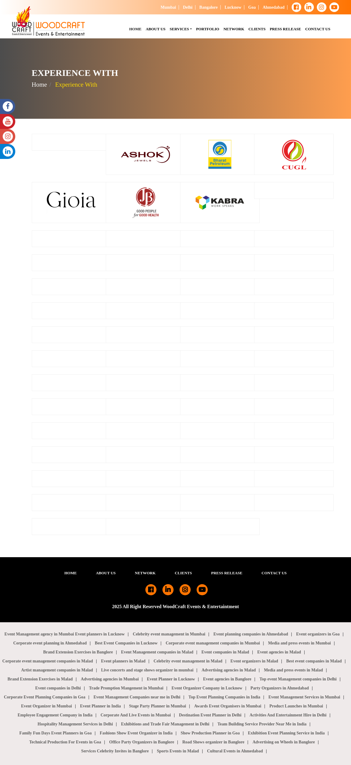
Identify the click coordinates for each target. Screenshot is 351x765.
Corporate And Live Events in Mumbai (136, 715)
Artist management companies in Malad (57, 670)
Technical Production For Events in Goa (65, 742)
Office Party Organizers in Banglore (141, 742)
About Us (157, 28)
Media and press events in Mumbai (299, 643)
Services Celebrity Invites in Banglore (115, 751)
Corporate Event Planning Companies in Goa (44, 697)
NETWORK (234, 28)
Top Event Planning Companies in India (224, 697)
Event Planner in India (100, 706)
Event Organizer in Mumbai (46, 706)
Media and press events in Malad (293, 670)
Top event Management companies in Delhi (298, 679)
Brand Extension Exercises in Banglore (78, 652)
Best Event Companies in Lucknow (126, 643)
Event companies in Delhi (58, 688)
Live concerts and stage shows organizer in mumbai (147, 670)
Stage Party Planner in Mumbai (157, 706)
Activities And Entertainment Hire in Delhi (287, 715)
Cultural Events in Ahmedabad (235, 751)
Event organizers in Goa (318, 634)
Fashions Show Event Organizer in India (136, 733)
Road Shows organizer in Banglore (213, 742)
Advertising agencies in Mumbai (110, 679)
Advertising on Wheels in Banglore (283, 742)
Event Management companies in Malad (157, 652)
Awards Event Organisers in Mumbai (227, 706)
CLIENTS (258, 28)
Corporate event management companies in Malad (47, 661)
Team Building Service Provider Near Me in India (262, 724)
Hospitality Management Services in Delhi (75, 724)
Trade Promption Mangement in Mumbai (126, 688)
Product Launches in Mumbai (296, 706)
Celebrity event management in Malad (187, 661)
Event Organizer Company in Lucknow (206, 688)
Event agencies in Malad (279, 652)
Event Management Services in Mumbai (304, 697)
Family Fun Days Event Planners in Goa (55, 733)
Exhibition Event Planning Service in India (286, 733)
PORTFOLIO (209, 28)
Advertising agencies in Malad (228, 670)
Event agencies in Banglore (227, 679)
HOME (136, 28)
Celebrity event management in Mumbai (169, 634)
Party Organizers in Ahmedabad (280, 688)
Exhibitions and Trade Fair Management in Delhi (165, 724)
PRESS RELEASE (286, 28)
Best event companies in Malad (314, 661)
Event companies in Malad (225, 652)
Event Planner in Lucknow (171, 679)
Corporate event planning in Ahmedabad (50, 643)
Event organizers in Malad (254, 661)
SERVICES (179, 29)
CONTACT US (318, 28)
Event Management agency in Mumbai (39, 634)
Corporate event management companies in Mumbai (213, 643)
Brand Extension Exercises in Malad (40, 679)
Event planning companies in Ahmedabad (250, 634)
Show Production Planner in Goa (210, 733)
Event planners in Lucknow (100, 634)
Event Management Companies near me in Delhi (137, 697)
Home (39, 84)
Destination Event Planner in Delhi (210, 715)
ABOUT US (106, 573)
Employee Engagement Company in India (55, 715)
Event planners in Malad (123, 661)
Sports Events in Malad (178, 751)
